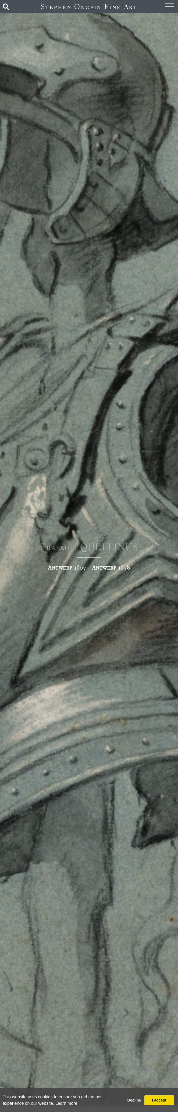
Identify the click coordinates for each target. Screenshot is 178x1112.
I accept (159, 1100)
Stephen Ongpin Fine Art (89, 6)
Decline (134, 1100)
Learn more (66, 1103)
